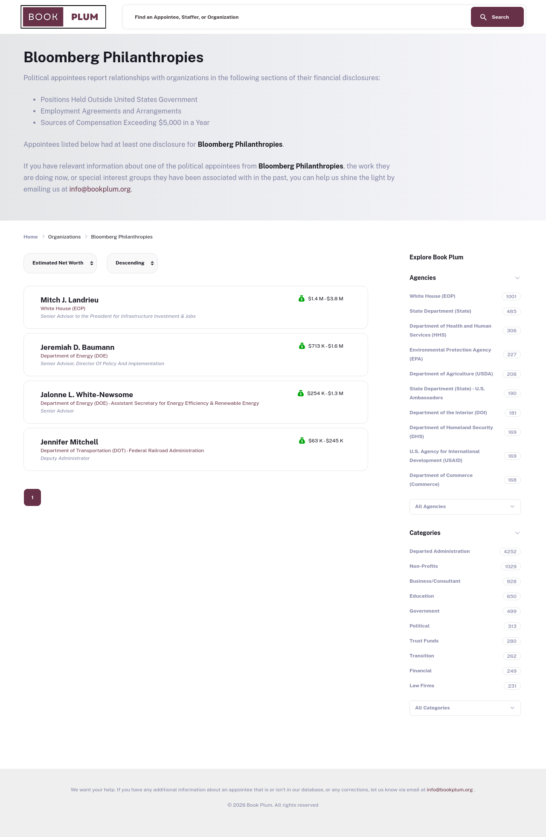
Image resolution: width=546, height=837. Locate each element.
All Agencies (430, 506)
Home (30, 237)
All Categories (432, 708)
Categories (425, 532)
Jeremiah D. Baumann (77, 347)
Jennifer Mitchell (70, 442)
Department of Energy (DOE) (74, 356)
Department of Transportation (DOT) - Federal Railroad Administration (122, 450)
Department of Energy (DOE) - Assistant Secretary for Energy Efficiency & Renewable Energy (150, 403)
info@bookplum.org (100, 189)
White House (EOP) (63, 308)
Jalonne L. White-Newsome (87, 394)
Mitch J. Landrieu (70, 300)
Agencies (423, 277)
